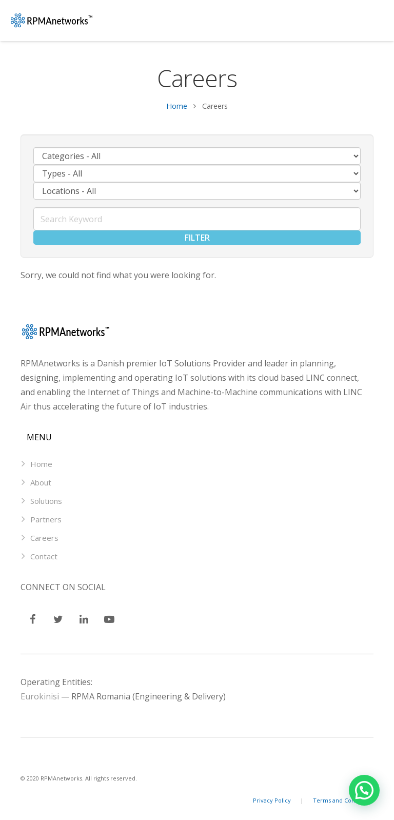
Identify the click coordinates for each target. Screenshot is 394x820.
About (40, 482)
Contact (43, 556)
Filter (197, 237)
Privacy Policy (272, 800)
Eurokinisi (40, 696)
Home (176, 106)
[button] (364, 790)
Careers (44, 538)
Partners (46, 519)
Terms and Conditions (343, 800)
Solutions (46, 501)
